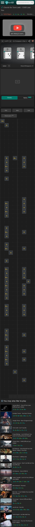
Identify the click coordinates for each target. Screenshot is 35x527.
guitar (4, 66)
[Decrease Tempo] (2, 41)
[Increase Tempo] (10, 41)
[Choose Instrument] (9, 65)
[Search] (32, 2)
